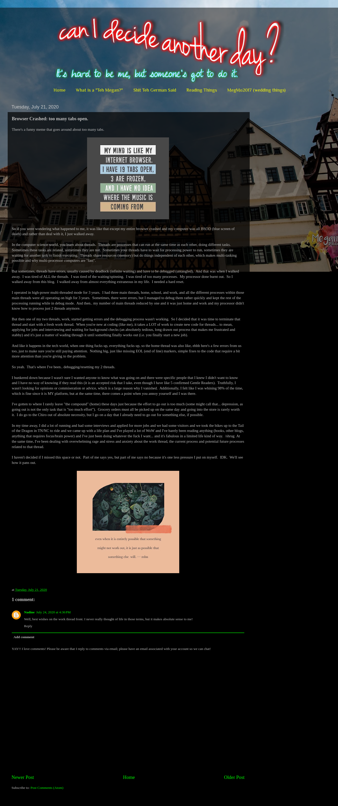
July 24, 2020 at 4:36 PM (53, 612)
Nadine (29, 612)
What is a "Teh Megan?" (99, 90)
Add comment (24, 637)
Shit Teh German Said (154, 90)
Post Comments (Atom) (46, 788)
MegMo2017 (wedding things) (256, 90)
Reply (28, 626)
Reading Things (201, 90)
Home (60, 90)
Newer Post (23, 777)
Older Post (234, 777)
